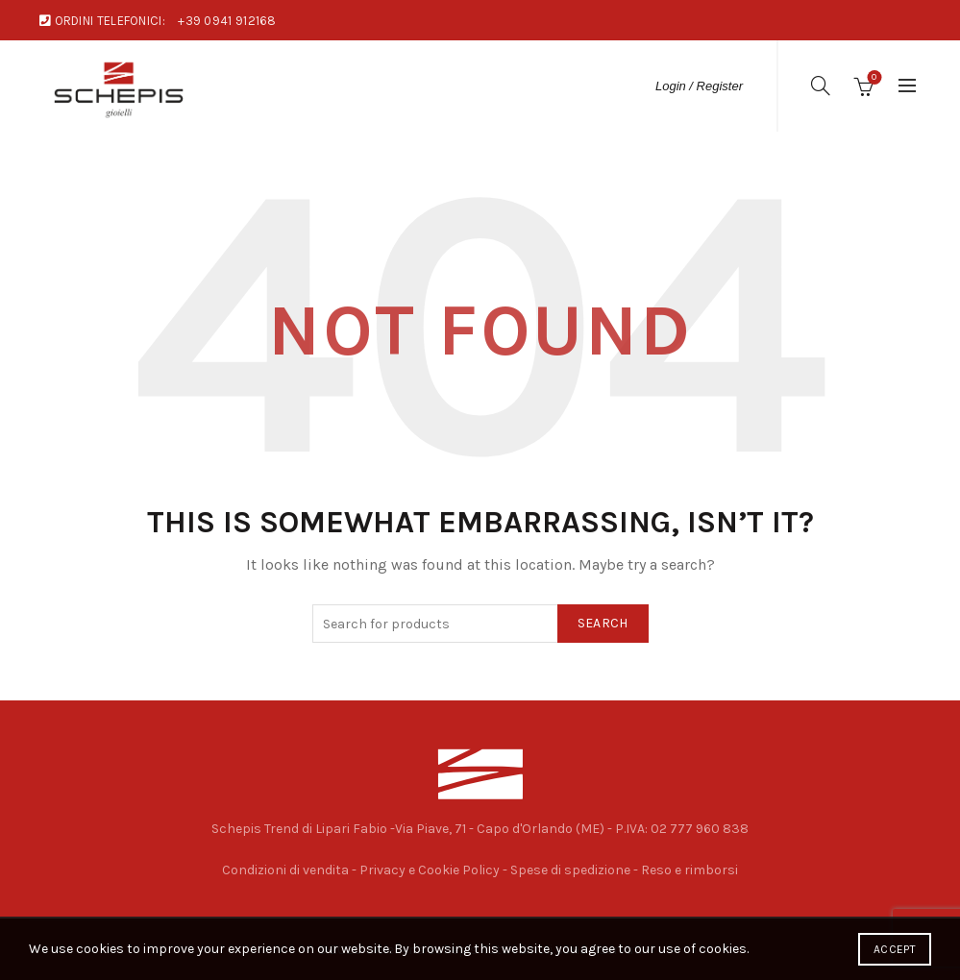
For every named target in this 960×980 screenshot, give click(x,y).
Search (603, 623)
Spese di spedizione (570, 870)
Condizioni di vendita (285, 870)
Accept (895, 949)
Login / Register (699, 86)
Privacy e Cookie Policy (429, 870)
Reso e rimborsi (689, 870)
